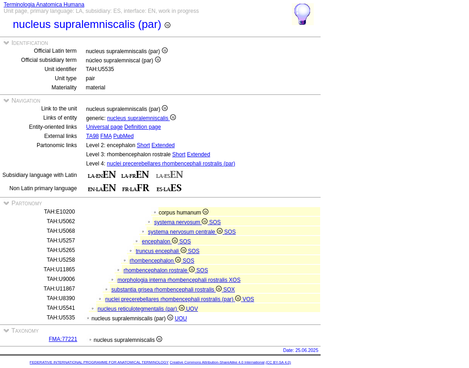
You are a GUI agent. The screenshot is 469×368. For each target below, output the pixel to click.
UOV (192, 309)
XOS (234, 280)
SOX (229, 289)
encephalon (161, 241)
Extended (163, 145)
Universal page (104, 127)
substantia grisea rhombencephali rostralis (167, 289)
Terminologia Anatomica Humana (44, 4)
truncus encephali (162, 251)
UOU (181, 318)
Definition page (142, 127)
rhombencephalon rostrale (160, 270)
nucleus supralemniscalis (141, 118)
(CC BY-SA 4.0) (278, 362)
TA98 (92, 136)
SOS (215, 222)
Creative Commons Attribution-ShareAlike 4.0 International (216, 362)
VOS (248, 299)
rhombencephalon (156, 261)
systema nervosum (181, 222)
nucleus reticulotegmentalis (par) (142, 309)
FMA (106, 136)
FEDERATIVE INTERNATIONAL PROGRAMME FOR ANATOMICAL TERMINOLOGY (99, 362)
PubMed (123, 136)
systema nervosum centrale (186, 232)
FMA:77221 (63, 339)
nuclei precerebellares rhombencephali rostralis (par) (171, 163)
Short (143, 145)
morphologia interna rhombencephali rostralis (173, 280)
